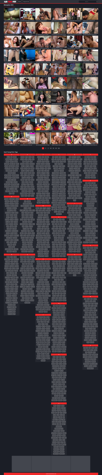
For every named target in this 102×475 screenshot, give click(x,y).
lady (57, 263)
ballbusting (7, 277)
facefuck (47, 161)
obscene (54, 408)
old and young (58, 426)
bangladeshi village (11, 313)
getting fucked (40, 251)
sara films (76, 270)
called (26, 159)
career (32, 179)
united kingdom (92, 233)
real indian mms (70, 237)
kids (54, 226)
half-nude (43, 272)
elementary (32, 295)
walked (96, 303)
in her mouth (45, 346)
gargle (48, 224)
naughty (61, 370)
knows (58, 251)
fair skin (39, 170)
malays (59, 335)
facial (37, 166)
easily (25, 261)
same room (70, 266)
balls (17, 277)
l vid (53, 261)
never (53, 391)
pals (79, 179)
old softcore (59, 435)
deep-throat (32, 249)
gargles (39, 226)
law (53, 293)
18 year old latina (15, 175)
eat (26, 263)
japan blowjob (55, 166)
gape (44, 219)
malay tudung (61, 333)
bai (6, 270)
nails (57, 359)
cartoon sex (31, 191)
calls (33, 159)
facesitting (47, 163)
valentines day (90, 254)
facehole (38, 163)
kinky (54, 233)
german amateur (39, 235)
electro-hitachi (31, 293)
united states (88, 235)
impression (38, 337)
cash (26, 195)
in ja (41, 351)
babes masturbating (14, 259)
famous (44, 188)
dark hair (32, 219)
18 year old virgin (9, 182)
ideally (43, 324)
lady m (60, 263)
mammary (58, 346)
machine (58, 308)
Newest (19, 1)
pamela (69, 182)
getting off (46, 253)
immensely (39, 328)
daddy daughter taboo (24, 210)
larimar (57, 277)
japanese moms (62, 193)
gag (41, 208)
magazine (63, 317)
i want (39, 321)
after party (16, 249)
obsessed (54, 410)
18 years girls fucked (15, 184)
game (40, 210)
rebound (78, 251)
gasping (39, 228)
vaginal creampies (89, 252)
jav (52, 209)
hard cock (40, 300)
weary (87, 328)
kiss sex (55, 235)
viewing (86, 291)
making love (54, 330)
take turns (87, 166)
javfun (59, 211)
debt (21, 235)
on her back (56, 446)
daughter (30, 226)
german (47, 233)
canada (23, 170)
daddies (25, 208)
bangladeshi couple (11, 304)
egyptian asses (23, 284)
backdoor (6, 266)
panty (73, 184)
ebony (21, 270)
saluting (76, 263)
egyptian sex (22, 286)
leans (53, 300)
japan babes (60, 163)
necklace (60, 377)
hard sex (48, 309)
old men (54, 435)
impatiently (43, 330)
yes (86, 352)
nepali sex (55, 384)
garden (44, 224)
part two (70, 195)
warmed (86, 314)
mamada (53, 346)
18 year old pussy (8, 177)
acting (13, 212)
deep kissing (24, 246)
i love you (45, 319)
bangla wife (15, 300)
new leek (56, 395)
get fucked (43, 244)
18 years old (7, 186)
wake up (84, 303)
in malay (42, 353)
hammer (37, 275)
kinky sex (57, 233)
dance (23, 217)
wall (89, 305)
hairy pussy (38, 272)
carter (28, 186)
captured (23, 177)
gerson (45, 242)
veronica (85, 268)
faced (43, 161)
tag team (95, 161)
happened (43, 288)
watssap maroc (86, 324)
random (69, 212)
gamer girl (48, 210)
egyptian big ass (31, 284)
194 (51, 148)
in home (48, 349)
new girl (58, 393)
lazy (61, 293)
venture (88, 261)
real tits (70, 244)
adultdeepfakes (14, 230)
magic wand (58, 319)
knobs (60, 246)
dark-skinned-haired (23, 224)
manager (63, 351)
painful (80, 161)
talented (86, 168)
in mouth (47, 353)
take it (88, 163)
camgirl (23, 166)
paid (81, 159)
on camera (64, 444)
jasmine (59, 207)
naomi (64, 361)
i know (48, 317)
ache (15, 210)
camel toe (22, 163)
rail (73, 205)
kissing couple (60, 237)
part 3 (80, 193)
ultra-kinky (93, 196)
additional (7, 221)
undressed (88, 221)
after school (9, 251)
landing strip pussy (56, 270)
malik (64, 342)
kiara (61, 224)
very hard (94, 270)
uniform (95, 230)
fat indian (39, 202)
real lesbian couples (78, 237)
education (31, 279)
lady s (64, 263)
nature (64, 368)
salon (69, 263)
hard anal (46, 293)
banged (12, 288)
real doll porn (77, 230)
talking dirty (89, 170)
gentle (48, 230)
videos (85, 288)
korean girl (58, 253)
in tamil (48, 358)
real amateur (78, 221)
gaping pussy (39, 224)
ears (21, 261)
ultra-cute (94, 194)
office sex (60, 417)
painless (75, 163)
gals (37, 210)
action (17, 212)
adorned (15, 224)
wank (96, 305)
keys (56, 224)
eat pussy (23, 266)
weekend (92, 342)
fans (42, 191)
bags (17, 268)
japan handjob (62, 166)
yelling (92, 350)
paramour (79, 186)
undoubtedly (95, 219)
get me (48, 244)
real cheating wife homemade (75, 226)
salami (77, 261)
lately (56, 279)
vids (88, 288)
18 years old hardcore (14, 186)
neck (56, 377)
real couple (70, 228)
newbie (64, 400)
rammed (72, 210)
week (88, 342)
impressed (46, 335)
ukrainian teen (88, 192)
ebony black (24, 272)
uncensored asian (93, 201)
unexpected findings (86, 226)
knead (60, 244)
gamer (44, 210)
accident (16, 203)
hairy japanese (40, 270)
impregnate (40, 333)
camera (27, 163)
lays (58, 293)
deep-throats (30, 251)
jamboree (64, 159)
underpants (88, 217)
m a (54, 305)
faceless (42, 163)
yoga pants (85, 354)
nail (60, 356)
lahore (54, 266)
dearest (29, 233)
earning (29, 259)
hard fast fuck (40, 302)
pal (71, 177)
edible (27, 279)
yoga (94, 352)
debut (25, 235)
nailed (63, 356)
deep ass (24, 242)
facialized (42, 168)
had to (42, 261)
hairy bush (48, 268)
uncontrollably (92, 210)
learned (60, 300)
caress (27, 182)
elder (22, 293)
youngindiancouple (93, 363)
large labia (58, 275)
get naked (38, 246)
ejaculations (24, 291)
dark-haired (25, 221)
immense (48, 326)
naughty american (62, 372)
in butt (38, 342)
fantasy (48, 193)
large (54, 275)
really (79, 246)
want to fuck (86, 310)
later (59, 279)
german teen (40, 242)
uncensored (86, 201)
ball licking (9, 275)
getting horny (40, 253)
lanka (58, 272)
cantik (25, 175)
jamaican (59, 159)
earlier (22, 259)
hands (43, 284)
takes (91, 166)
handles (38, 284)
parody (80, 191)
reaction (80, 217)
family (48, 175)
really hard (71, 249)
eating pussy (28, 268)
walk (92, 303)
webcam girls (87, 335)
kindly (57, 228)
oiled (53, 421)
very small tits (87, 279)
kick (64, 224)
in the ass (43, 360)
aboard (11, 201)
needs (59, 379)
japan (56, 163)
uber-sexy (86, 185)
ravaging (69, 217)
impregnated (46, 333)
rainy (76, 208)
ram (69, 210)
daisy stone (27, 212)
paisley (72, 166)
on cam (59, 444)
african (14, 244)
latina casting (58, 284)
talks (94, 170)
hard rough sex (42, 309)
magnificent (55, 321)
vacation (95, 247)
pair (69, 166)
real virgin (74, 244)
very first (89, 270)
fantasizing (39, 193)
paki (80, 166)
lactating (63, 261)
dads (30, 210)
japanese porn (55, 195)
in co (45, 342)
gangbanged (39, 219)
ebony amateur (26, 270)
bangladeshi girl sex (11, 309)
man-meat (54, 351)
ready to (70, 221)
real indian (78, 235)
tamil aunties (87, 177)
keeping (53, 221)
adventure (15, 237)
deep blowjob (29, 242)
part (69, 193)
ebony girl (24, 275)
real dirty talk (71, 230)
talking (85, 170)
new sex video (54, 400)
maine (57, 324)
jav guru (60, 209)
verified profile (93, 266)
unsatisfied (95, 237)
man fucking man (58, 349)
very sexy (86, 277)
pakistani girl (71, 170)
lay (55, 293)
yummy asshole (90, 368)
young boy (90, 356)
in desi (48, 342)
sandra (80, 266)
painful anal (70, 163)
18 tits (13, 168)
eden (33, 277)
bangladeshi (15, 302)
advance (11, 235)
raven (73, 217)
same (80, 263)
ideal (39, 324)
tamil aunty (93, 177)
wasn (96, 317)
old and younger (57, 430)
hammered (42, 275)
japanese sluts (55, 200)
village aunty (95, 293)
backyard (6, 268)
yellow (95, 350)
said (73, 261)
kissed (59, 235)
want (94, 308)
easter (29, 261)
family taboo (39, 184)
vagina (89, 250)
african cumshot (11, 246)
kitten (64, 242)
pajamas (76, 166)
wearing (92, 326)
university (93, 235)
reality (79, 244)
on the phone (56, 453)
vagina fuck (94, 250)
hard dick (45, 300)
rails (69, 208)
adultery (8, 233)
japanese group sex (55, 184)
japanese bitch (55, 177)
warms (94, 314)
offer (61, 412)
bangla (16, 291)
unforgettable (86, 230)
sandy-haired (75, 268)
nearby (64, 375)
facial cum (41, 166)
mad (54, 310)
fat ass (39, 200)
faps (44, 195)
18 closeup (15, 159)
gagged (44, 208)
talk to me (90, 168)
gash (47, 226)
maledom (59, 342)
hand (38, 277)
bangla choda (9, 293)
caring (28, 184)
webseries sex (92, 337)
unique (87, 233)
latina (53, 284)
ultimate (93, 192)
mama (63, 344)
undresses (93, 221)
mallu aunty (59, 344)
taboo (89, 159)
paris (69, 191)
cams (22, 168)
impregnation (40, 335)
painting (79, 163)
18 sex (17, 166)
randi (80, 210)
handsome (47, 284)
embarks (32, 300)
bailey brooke (11, 270)
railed (77, 205)
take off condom (94, 163)
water (95, 321)
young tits (93, 361)
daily (33, 210)
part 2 (76, 193)
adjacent (15, 221)
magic (54, 319)
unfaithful (93, 228)
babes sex (7, 261)
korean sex (63, 253)
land (60, 268)
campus (31, 166)
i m (48, 319)
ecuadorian (28, 277)
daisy (23, 212)
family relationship (40, 179)
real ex (72, 233)
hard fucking (47, 304)
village (90, 293)
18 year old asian (8, 175)
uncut (90, 212)
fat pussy (43, 202)
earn (25, 259)
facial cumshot (47, 166)
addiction (11, 219)
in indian (37, 351)
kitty (57, 244)
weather (90, 328)
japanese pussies (62, 195)
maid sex (63, 321)
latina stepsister (61, 288)
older (60, 437)
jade (53, 159)
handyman (39, 286)
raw (76, 217)
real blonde (77, 224)
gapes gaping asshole (41, 221)
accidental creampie (14, 205)
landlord (62, 270)
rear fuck (78, 249)
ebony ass (32, 270)
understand (93, 217)
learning (64, 300)
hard (42, 293)
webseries (87, 337)
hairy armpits (42, 268)
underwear (85, 219)
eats (33, 268)
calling (29, 159)
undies (90, 219)
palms (76, 179)
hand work (42, 277)
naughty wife (60, 375)
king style (59, 230)
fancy (48, 188)
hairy (48, 266)
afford (11, 242)
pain (72, 161)
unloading (85, 237)
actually (8, 217)
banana (12, 284)
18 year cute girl (9, 170)
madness (62, 314)
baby (12, 261)
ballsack (8, 284)
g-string (37, 208)
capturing (28, 177)
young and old (94, 354)
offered (64, 412)
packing (69, 159)
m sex (60, 305)
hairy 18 (37, 268)
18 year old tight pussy (12, 179)
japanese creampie (55, 179)
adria (8, 226)
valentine (85, 254)
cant (22, 175)
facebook (39, 161)
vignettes (94, 291)
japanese (61, 170)
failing (49, 168)
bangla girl (9, 295)
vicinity (84, 286)
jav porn (64, 209)
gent (44, 230)
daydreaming (24, 230)
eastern (32, 261)
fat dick (47, 200)
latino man (59, 291)
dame (32, 212)
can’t (28, 175)
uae (86, 183)
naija (57, 356)
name (53, 361)
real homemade (72, 235)
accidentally (9, 208)
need (64, 377)
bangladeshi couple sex (12, 307)
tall (96, 170)
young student (87, 361)
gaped (48, 219)
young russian (93, 359)
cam (23, 161)
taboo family (94, 159)
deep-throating (24, 251)
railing (80, 205)
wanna (91, 308)
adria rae (11, 226)
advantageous (9, 237)
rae (68, 205)
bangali (16, 286)
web (94, 328)
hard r (37, 309)
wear (88, 326)
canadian (27, 170)
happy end (42, 291)
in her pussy (39, 349)
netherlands (58, 388)
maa (63, 305)
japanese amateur (55, 175)
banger (16, 288)
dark (29, 219)
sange (80, 268)
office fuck (55, 417)
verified (92, 261)
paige (69, 161)
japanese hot (62, 186)
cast (29, 195)
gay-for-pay (47, 228)
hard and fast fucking (46, 295)
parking (76, 191)
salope (72, 263)
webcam (93, 333)
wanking (86, 308)
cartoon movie (24, 191)
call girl (22, 159)
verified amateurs (87, 263)
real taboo (79, 242)
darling (30, 224)
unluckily (90, 237)
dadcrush (32, 205)
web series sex (88, 333)
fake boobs (47, 170)
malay (64, 330)
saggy (80, 259)
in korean (45, 351)
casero (33, 193)
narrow (53, 363)
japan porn (56, 168)
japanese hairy (63, 184)
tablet (86, 159)
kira (61, 233)
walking (85, 305)
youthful (86, 366)
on (64, 442)
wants (86, 312)
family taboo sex (46, 184)
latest (62, 279)
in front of (47, 344)
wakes (89, 303)
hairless (44, 266)
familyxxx (39, 188)
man (53, 349)
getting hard (46, 251)
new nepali (61, 395)
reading (74, 219)
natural (64, 363)
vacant (91, 247)
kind (64, 226)
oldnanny (54, 442)
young (90, 354)
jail (55, 159)
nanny (61, 361)
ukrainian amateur (87, 187)
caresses (31, 182)
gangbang (40, 217)
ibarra (42, 321)
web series (87, 330)
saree (70, 272)
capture (32, 175)
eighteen (32, 286)
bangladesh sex (9, 302)
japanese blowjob (62, 177)
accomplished (10, 210)
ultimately (86, 194)
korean (53, 253)
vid (87, 286)
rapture (80, 212)
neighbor (62, 379)
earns (33, 259)
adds (12, 221)
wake (94, 301)
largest (54, 277)
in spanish (43, 358)
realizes (75, 246)
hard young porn (7, 6)
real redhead (70, 242)
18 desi (7, 161)
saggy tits (69, 261)
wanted (91, 310)
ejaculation (30, 288)
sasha (75, 275)
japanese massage (62, 188)
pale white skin (71, 179)
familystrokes (46, 186)
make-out (54, 326)
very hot (86, 272)
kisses (63, 235)
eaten (28, 266)
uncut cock (95, 212)
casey (22, 195)
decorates (31, 237)
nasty (57, 363)
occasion (63, 410)
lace (59, 261)
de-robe (22, 233)
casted (32, 195)
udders (90, 185)
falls (38, 175)
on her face (62, 446)
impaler (43, 328)
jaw (62, 211)
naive (60, 359)
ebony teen (23, 277)
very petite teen (93, 275)
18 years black (7, 184)
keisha (61, 221)
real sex (75, 242)
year (85, 350)
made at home (62, 310)
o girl (55, 405)
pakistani (71, 168)
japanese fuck (63, 179)
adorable (11, 224)
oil (63, 417)
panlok (76, 182)
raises (79, 208)
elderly (26, 293)
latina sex (55, 288)
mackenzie (63, 308)
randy (73, 212)
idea (48, 321)
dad (25, 201)
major (61, 324)
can (29, 168)
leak (64, 295)
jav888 (56, 211)
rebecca (70, 251)
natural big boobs (56, 366)
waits (91, 301)
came (31, 161)
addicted (7, 219)
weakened (95, 324)
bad (10, 268)
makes (63, 326)
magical (63, 319)
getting (46, 249)
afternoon (14, 251)
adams (12, 217)
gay (42, 228)
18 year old (15, 170)
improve (48, 337)
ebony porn (30, 275)
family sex (40, 182)
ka (54, 219)
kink (63, 230)
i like (38, 319)
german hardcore (47, 235)
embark (22, 300)
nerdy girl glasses (58, 386)
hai (45, 261)
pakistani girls (77, 170)
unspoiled (91, 242)
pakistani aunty (77, 168)
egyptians (28, 286)
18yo (16, 188)
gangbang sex (45, 217)
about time (16, 201)
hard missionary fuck (46, 307)
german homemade (39, 237)
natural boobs (62, 366)
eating (32, 266)
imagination (39, 326)
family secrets (47, 179)
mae (59, 317)
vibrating (88, 284)
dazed (32, 230)
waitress (87, 301)
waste (86, 319)
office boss (62, 414)
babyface (15, 261)
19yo (10, 193)
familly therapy (42, 175)
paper (75, 186)
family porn (46, 177)
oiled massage (58, 421)
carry (22, 186)
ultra (90, 194)
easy (23, 263)
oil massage (55, 419)
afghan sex (10, 244)
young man (87, 359)
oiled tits (63, 421)
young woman (86, 363)
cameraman (32, 163)
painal (76, 161)
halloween (48, 272)
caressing (23, 184)
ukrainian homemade (93, 189)
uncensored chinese (90, 203)
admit (7, 224)
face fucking (40, 159)
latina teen (54, 291)
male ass (54, 342)
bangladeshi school (11, 311)
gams (42, 212)
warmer (90, 314)
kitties (54, 244)
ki (58, 224)
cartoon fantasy (31, 188)
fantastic (43, 193)
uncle (95, 208)
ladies (54, 263)
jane (64, 161)
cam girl (27, 161)
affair (8, 242)
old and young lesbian (59, 428)
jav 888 (56, 209)
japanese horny (56, 186)
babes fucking (7, 259)
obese (63, 405)
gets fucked (41, 249)
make (64, 324)
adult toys (14, 228)
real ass (72, 224)
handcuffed (47, 277)
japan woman (61, 168)
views (90, 291)
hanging (43, 286)
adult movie (9, 228)
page (78, 159)
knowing (53, 251)
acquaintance (8, 212)
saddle (72, 259)
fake (42, 170)
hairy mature (46, 270)
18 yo (8, 188)
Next (59, 148)
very (85, 270)
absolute (6, 203)
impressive (43, 337)
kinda (53, 228)
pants (70, 184)
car (32, 177)
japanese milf (62, 191)
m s (57, 305)
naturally (59, 368)
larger (63, 275)
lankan (62, 272)
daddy (29, 208)
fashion (48, 195)
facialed (37, 168)
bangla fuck (15, 293)
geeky (41, 230)
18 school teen (11, 166)
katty (60, 219)
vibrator (92, 284)
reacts (71, 219)
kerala (65, 221)
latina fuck (63, 284)
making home (61, 328)
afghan (15, 242)
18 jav (17, 163)
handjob (45, 279)
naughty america (55, 372)
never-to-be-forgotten (59, 391)
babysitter (13, 263)
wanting (95, 310)
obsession (59, 410)
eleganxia (26, 295)
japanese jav (55, 188)
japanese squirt (62, 200)
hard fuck (46, 302)
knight (54, 246)
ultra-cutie (88, 196)
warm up (93, 312)
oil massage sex (62, 419)
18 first (16, 161)
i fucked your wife (42, 317)
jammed (57, 161)
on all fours (54, 444)
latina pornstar (61, 286)
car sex (22, 179)
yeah (96, 347)
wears (96, 326)
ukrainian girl (86, 189)
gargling (43, 226)
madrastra (55, 317)
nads (54, 356)
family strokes (45, 182)
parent (75, 188)
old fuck (62, 430)
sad (69, 259)
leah (61, 295)
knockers (58, 249)
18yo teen (13, 191)
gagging (48, 208)
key (53, 224)
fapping (41, 195)
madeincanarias (56, 314)
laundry (64, 291)
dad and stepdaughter (25, 205)
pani (72, 182)
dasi (33, 224)
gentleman (39, 233)
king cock (64, 228)
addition (16, 219)
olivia (58, 442)
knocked (54, 249)
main (53, 324)
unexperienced (88, 228)
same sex (75, 266)
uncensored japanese (88, 208)
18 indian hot (12, 163)
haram (39, 293)
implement (48, 330)
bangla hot (14, 295)
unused (95, 242)
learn (56, 300)
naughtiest (56, 370)
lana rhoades (55, 268)
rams (77, 210)
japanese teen (54, 202)
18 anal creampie (9, 159)
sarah (80, 270)
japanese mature (56, 191)
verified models (87, 266)
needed (54, 379)
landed (63, 268)
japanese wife (54, 207)
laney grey (54, 272)
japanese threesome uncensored (59, 204)
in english (38, 344)
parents (79, 188)
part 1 (72, 193)
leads (58, 295)
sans (68, 270)
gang (48, 212)
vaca (88, 247)
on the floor (62, 451)
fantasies (46, 191)
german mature (47, 237)
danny (22, 219)
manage (59, 351)
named (57, 361)
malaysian (55, 337)
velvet (85, 259)
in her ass (40, 346)
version (89, 268)
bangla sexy (9, 300)
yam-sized (85, 347)
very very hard (93, 279)
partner (78, 195)
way (91, 324)
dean (26, 233)
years (88, 350)
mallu (54, 344)
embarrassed (27, 302)
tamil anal (87, 175)
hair (48, 261)
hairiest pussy (39, 266)
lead (64, 293)
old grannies (54, 433)
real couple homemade (77, 228)
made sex (62, 312)
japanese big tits (63, 175)
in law (39, 353)
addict (16, 217)
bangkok (11, 291)
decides (27, 237)
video (91, 286)
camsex (25, 168)
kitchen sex (60, 242)
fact (45, 168)
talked (95, 168)
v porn (85, 247)
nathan (60, 363)
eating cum (23, 268)
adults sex (7, 235)
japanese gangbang (55, 182)
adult (15, 226)
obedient (58, 405)
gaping (48, 221)
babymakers (7, 263)
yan (89, 347)
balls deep (8, 279)
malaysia (63, 335)
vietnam (92, 288)
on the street (62, 453)
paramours (70, 188)
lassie (61, 277)
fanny (39, 191)
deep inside (30, 244)
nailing (54, 359)
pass (74, 200)
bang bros (7, 286)
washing (92, 317)
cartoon (32, 186)
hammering (48, 275)
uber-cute (93, 183)
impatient (37, 330)
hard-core (41, 311)
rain (72, 208)
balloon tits (13, 277)
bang (16, 284)
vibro (96, 284)
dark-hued (30, 221)
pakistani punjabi (71, 175)
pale (78, 177)
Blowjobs (13, 6)
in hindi (44, 349)
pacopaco (73, 159)
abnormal (7, 201)
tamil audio (93, 175)
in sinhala (38, 358)
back (17, 263)
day (30, 228)
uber (89, 183)
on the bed (62, 449)
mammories (64, 346)
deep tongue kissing (24, 249)
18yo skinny (8, 191)
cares (23, 182)
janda (61, 161)
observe (58, 408)
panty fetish (78, 184)
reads (78, 219)
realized (70, 246)
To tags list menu (26, 1)
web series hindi (93, 330)
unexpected (93, 224)
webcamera (93, 335)
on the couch (56, 451)
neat (53, 377)
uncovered (86, 212)
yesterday (90, 352)
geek (38, 230)
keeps (57, 221)
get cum (38, 244)
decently (32, 235)
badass (14, 268)
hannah (38, 288)
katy (63, 219)
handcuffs (41, 279)
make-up (59, 326)
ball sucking (14, 275)
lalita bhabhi (59, 266)
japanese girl (63, 182)
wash (89, 317)
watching (90, 321)
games (38, 212)
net (53, 388)
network (63, 388)
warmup (84, 317)
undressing (88, 224)
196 (56, 148)
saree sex (74, 272)
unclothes (87, 210)
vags (94, 252)
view (96, 288)
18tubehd (11, 188)
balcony (16, 270)
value (96, 254)
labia (56, 261)
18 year (16, 168)
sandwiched (70, 268)
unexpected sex (94, 226)
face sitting (46, 159)
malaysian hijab (61, 337)
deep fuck (24, 244)
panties (80, 182)
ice (45, 321)
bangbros (7, 288)
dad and (28, 201)
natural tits (55, 368)
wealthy (84, 326)
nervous (64, 386)
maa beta (54, 308)
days (28, 230)
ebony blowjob (30, 272)
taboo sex (86, 161)
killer (57, 226)
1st (13, 193)
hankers (48, 286)
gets (42, 246)
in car (41, 342)
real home (76, 233)
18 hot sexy (7, 163)
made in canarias (56, 312)
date (23, 226)
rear (75, 249)
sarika (79, 272)
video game (95, 286)
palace (74, 177)
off (58, 412)
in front (43, 344)
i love (41, 319)
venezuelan (95, 259)
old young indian (55, 437)
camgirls (27, 166)
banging (7, 291)
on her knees (56, 449)
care (29, 179)
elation (32, 291)
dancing (31, 217)
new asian (54, 393)
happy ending (47, 291)
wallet (92, 305)
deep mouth (30, 246)
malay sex (56, 333)
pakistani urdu (78, 175)
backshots (11, 266)
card (26, 179)
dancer (27, 217)
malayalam (54, 335)
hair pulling (39, 263)
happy (37, 291)
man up (64, 349)
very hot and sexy (92, 272)
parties (75, 195)
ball (15, 272)
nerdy (53, 386)
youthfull (90, 366)
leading (54, 295)
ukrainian (94, 185)
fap (37, 195)
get (48, 242)
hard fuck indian (40, 304)
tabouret (90, 161)
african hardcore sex (9, 249)
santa (72, 270)
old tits (64, 435)
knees (64, 244)
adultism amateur (14, 233)
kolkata (64, 251)
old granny (59, 433)
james (53, 161)
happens (47, 288)
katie (57, 219)
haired (44, 263)
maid (59, 321)
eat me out (30, 263)
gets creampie (47, 246)
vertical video (94, 268)
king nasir (55, 230)
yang (93, 347)
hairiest (47, 263)
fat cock (43, 200)
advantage (16, 235)
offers (54, 414)
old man (64, 433)
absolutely (11, 203)
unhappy (91, 230)
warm (90, 312)
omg (61, 442)
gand (45, 212)
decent (28, 235)
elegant (22, 295)
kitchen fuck (54, 242)
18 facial (11, 161)
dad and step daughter (27, 203)
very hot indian (86, 275)
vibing (84, 284)
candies (31, 170)
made (57, 310)
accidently (14, 208)
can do (32, 168)
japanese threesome (62, 202)
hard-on (45, 311)
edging (23, 279)
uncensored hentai (90, 205)
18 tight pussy (7, 168)
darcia (25, 219)
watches (86, 321)
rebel (74, 251)
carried (32, 184)
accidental (7, 205)
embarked (27, 300)
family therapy (40, 186)
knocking (63, 249)
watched (94, 319)
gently (44, 233)
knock (64, 246)
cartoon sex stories (24, 193)
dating (27, 226)
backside (16, 266)
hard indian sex (38, 307)
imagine (43, 326)
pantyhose (70, 186)
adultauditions (8, 230)
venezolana (89, 259)
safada (76, 259)
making (56, 328)
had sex (38, 261)
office (58, 414)
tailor (85, 163)
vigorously (85, 293)
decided (22, 237)
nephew (59, 384)
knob (57, 246)
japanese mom (55, 193)
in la (49, 351)
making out (60, 330)
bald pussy (12, 272)
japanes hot (57, 170)
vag (85, 250)
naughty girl (54, 375)
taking (95, 166)
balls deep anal (14, 279)
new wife (60, 400)
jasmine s (64, 207)
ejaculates (24, 288)
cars (25, 186)
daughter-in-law (26, 228)
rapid (76, 212)
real (73, 221)
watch (90, 319)
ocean (53, 412)
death (33, 233)
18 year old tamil (15, 177)
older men (64, 437)
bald (7, 272)
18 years (15, 182)
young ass (85, 356)
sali (80, 261)
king (60, 228)
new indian (63, 393)
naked (64, 359)
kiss (64, 233)
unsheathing (86, 242)
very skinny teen (93, 277)
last (64, 277)
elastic (28, 291)
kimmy (60, 226)
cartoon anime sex (24, 188)
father (48, 202)
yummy (94, 366)
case (29, 193)
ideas (47, 324)
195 (53, 148)
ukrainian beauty (94, 187)
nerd (63, 384)
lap (65, 272)
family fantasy (40, 177)
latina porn (55, 286)
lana (63, 266)
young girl (95, 356)
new (65, 391)
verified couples (94, 263)
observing (63, 408)
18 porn (6, 166)
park (72, 191)
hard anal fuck (38, 295)
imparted (47, 328)
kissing (55, 237)
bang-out (12, 286)
